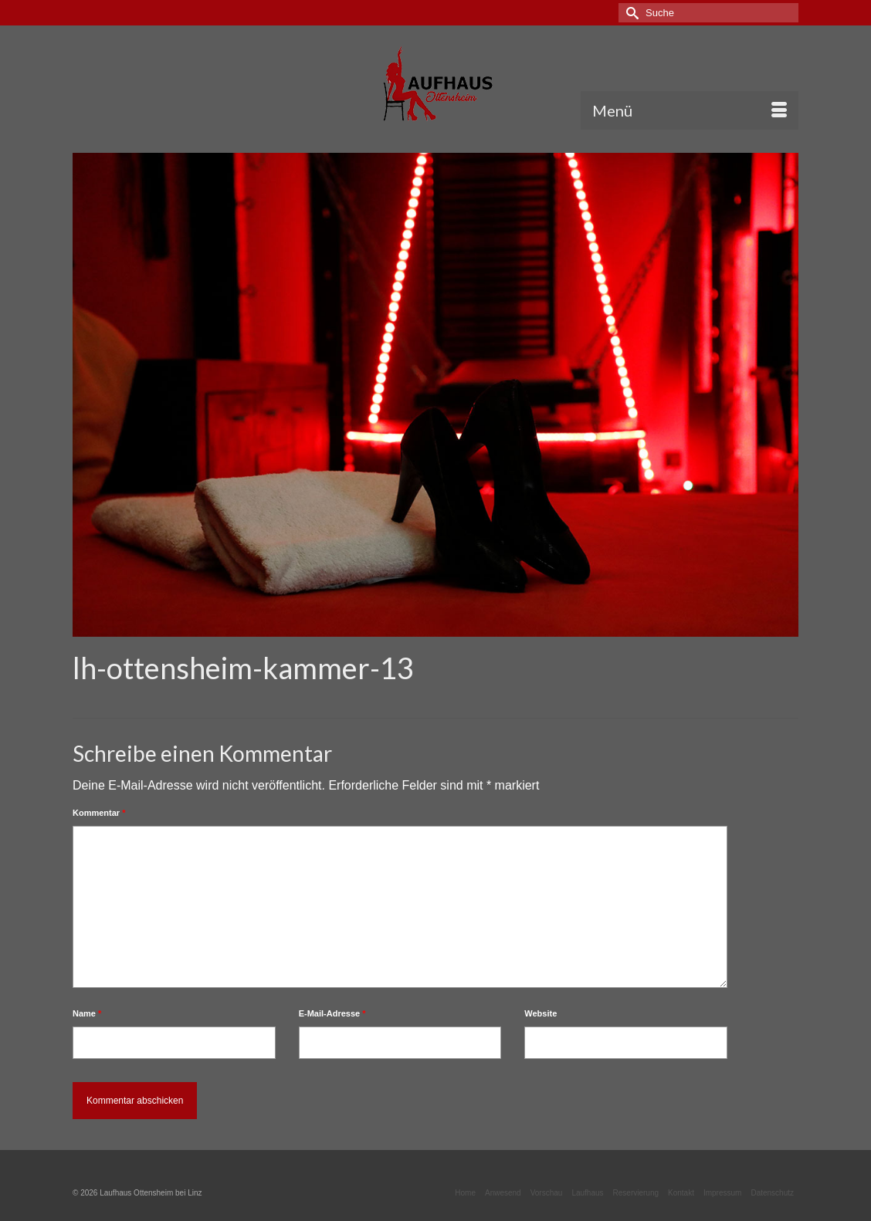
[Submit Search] (630, 12)
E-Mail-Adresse (332, 1013)
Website (540, 1013)
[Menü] (689, 110)
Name (87, 1013)
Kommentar (99, 812)
